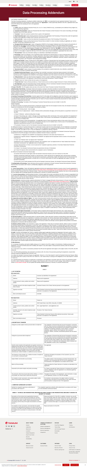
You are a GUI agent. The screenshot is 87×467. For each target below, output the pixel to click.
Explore (57, 422)
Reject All (66, 464)
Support (28, 443)
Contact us (8, 429)
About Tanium (29, 422)
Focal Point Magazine (59, 425)
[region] (43, 465)
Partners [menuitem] (39, 5)
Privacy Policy (72, 445)
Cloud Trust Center (30, 434)
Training (70, 425)
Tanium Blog (57, 427)
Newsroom (28, 428)
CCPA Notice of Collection (74, 449)
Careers (27, 425)
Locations (28, 430)
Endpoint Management (45, 426)
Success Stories (43, 445)
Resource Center (29, 445)
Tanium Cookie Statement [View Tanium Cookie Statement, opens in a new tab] (22, 465)
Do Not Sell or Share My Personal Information (74, 452)
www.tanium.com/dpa (21, 262)
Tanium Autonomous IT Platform (46, 423)
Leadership (28, 427)
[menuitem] (32, 431)
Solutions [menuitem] (27, 5)
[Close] (85, 465)
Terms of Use (72, 447)
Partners (57, 443)
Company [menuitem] (52, 5)
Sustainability (29, 438)
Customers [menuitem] (33, 5)
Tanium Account (29, 447)
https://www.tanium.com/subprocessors (59, 181)
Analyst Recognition (30, 432)
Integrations (43, 431)
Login (70, 1)
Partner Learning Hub (59, 449)
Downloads (57, 430)
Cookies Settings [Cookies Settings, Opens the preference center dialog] (58, 464)
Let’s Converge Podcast (60, 428)
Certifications (72, 427)
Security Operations (44, 430)
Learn (70, 422)
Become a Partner (59, 447)
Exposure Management (45, 428)
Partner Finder (58, 445)
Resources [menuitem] (45, 5)
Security (28, 436)
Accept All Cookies (74, 464)
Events (56, 432)
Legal (70, 443)
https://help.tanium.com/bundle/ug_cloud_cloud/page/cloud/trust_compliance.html (56, 170)
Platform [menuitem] (21, 5)
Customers (43, 443)
